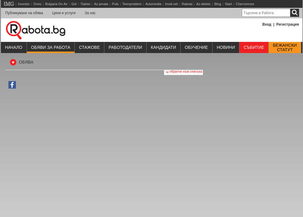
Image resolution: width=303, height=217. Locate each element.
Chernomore (245, 4)
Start (228, 4)
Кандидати (163, 47)
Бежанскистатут (285, 47)
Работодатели (125, 47)
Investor (24, 4)
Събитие (254, 47)
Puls (115, 4)
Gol (74, 4)
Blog (217, 4)
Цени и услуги (64, 13)
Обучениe (196, 47)
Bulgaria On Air (56, 4)
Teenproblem (132, 4)
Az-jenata (101, 4)
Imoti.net (171, 4)
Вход (266, 24)
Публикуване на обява (24, 13)
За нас (90, 13)
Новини (226, 47)
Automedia (153, 4)
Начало (13, 47)
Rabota (187, 4)
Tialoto (85, 4)
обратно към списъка (186, 71)
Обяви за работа (50, 47)
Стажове (89, 47)
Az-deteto (203, 4)
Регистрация (287, 24)
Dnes (37, 4)
